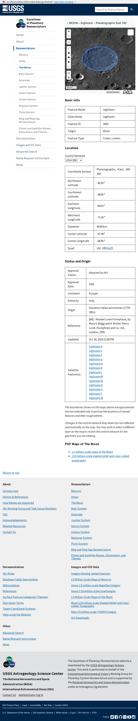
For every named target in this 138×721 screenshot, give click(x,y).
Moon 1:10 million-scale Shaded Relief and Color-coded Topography (100, 604)
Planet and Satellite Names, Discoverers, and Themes (35, 130)
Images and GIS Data (28, 145)
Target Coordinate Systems (19, 609)
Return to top (11, 473)
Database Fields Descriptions (20, 579)
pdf (110, 248)
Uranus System (27, 99)
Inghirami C (95, 351)
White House (62, 713)
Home (20, 35)
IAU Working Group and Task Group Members (30, 508)
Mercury (23, 54)
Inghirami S (96, 389)
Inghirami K (96, 368)
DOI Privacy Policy (11, 705)
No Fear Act (83, 713)
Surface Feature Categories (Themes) (25, 597)
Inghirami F (95, 355)
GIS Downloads (80, 618)
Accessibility (35, 705)
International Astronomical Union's (89, 674)
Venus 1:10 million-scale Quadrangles (93, 591)
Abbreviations (11, 585)
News (19, 165)
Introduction (10, 491)
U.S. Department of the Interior (16, 713)
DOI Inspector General (43, 713)
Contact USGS (61, 705)
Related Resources (14, 526)
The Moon (25, 67)
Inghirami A (95, 346)
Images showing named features (90, 573)
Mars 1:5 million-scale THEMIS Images (93, 612)
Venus (22, 61)
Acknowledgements (15, 520)
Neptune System (28, 105)
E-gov (73, 713)
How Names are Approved (18, 503)
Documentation (25, 138)
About (20, 41)
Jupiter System (27, 86)
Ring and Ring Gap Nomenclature (29, 120)
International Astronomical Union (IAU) (28, 689)
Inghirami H (96, 364)
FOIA (94, 713)
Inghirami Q (96, 385)
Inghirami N (96, 381)
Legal (24, 705)
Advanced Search (26, 151)
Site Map (48, 705)
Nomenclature (25, 48)
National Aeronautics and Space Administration (100, 682)
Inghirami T (96, 394)
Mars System (26, 73)
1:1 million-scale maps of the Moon (92, 452)
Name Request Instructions (33, 158)
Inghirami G (96, 359)
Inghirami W (96, 398)
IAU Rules (8, 573)
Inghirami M (96, 376)
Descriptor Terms (13, 603)
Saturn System (27, 93)
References (9, 591)
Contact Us (9, 532)
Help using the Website (17, 614)
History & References (15, 497)
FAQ (5, 514)
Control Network (75, 156)
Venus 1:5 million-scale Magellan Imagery (95, 585)
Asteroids (24, 80)
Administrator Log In (31, 695)
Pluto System (26, 112)
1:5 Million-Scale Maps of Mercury (91, 579)
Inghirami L (95, 372)
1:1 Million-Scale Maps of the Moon (92, 597)
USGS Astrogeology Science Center (33, 673)
